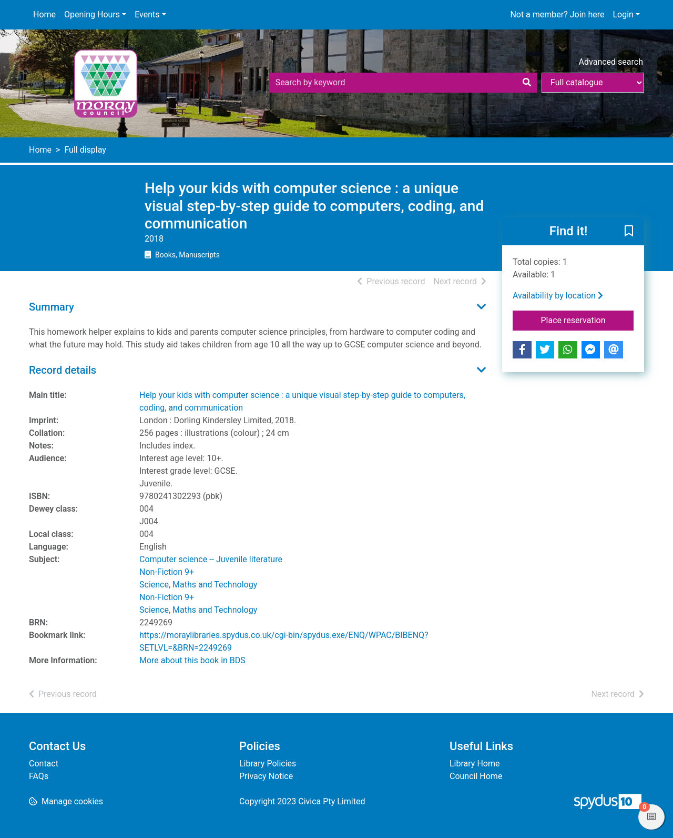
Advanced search (611, 62)
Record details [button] (62, 370)
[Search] (526, 83)
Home (44, 14)
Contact (43, 764)
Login (623, 14)
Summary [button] (51, 307)
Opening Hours (92, 14)
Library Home (474, 764)
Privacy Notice (266, 776)
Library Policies (267, 764)
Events (147, 14)
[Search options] (593, 83)
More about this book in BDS (192, 660)
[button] (629, 231)
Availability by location (558, 296)
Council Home (476, 776)
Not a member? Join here (557, 14)
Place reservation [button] (587, 319)
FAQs (38, 776)
